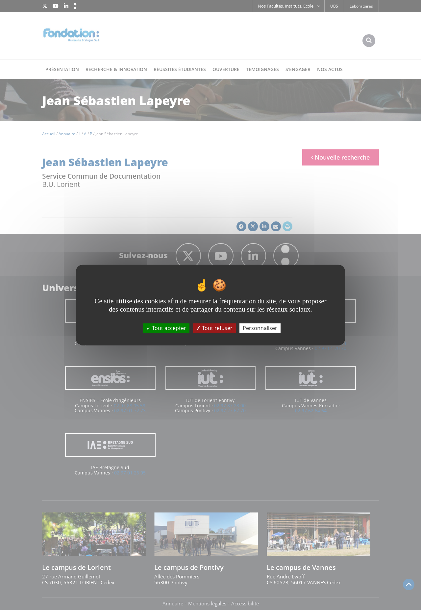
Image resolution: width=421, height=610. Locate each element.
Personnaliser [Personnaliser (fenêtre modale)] (260, 327)
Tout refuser (214, 327)
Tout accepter (166, 327)
